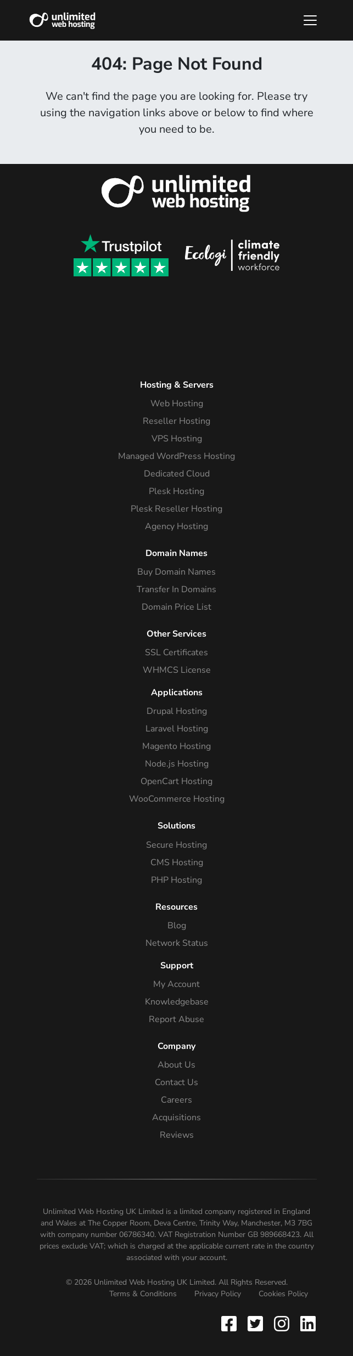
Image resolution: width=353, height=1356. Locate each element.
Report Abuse (176, 1019)
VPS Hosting (177, 439)
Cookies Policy (283, 1294)
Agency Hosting (176, 526)
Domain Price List (176, 607)
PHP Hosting (176, 880)
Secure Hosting (176, 845)
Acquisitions (176, 1117)
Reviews (177, 1135)
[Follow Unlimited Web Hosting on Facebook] (231, 1323)
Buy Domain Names (176, 572)
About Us (176, 1065)
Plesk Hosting (176, 491)
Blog (176, 926)
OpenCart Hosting (176, 781)
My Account (176, 984)
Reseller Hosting (176, 421)
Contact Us (176, 1082)
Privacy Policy (217, 1294)
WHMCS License (177, 670)
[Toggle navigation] (310, 20)
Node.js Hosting (177, 764)
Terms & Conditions (143, 1294)
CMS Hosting (176, 862)
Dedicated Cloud (177, 474)
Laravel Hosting (176, 729)
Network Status (176, 943)
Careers (176, 1100)
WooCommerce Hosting (177, 799)
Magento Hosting (176, 746)
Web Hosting (176, 404)
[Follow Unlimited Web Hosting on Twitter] (255, 1323)
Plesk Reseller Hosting (176, 509)
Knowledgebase (177, 1002)
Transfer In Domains (176, 589)
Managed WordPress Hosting (176, 456)
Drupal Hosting (177, 711)
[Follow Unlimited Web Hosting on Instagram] (281, 1323)
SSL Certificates (176, 652)
